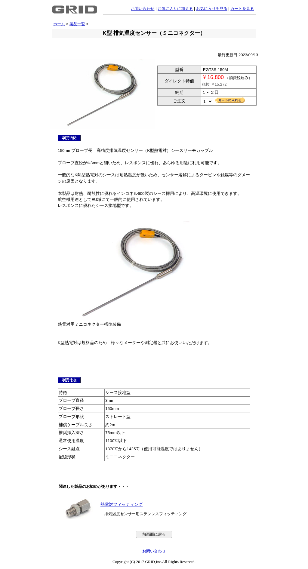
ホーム (59, 24)
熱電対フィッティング (121, 504)
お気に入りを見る (211, 8)
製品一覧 (77, 24)
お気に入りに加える (175, 8)
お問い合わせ (142, 8)
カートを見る (242, 8)
